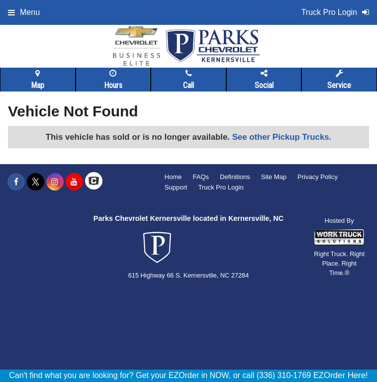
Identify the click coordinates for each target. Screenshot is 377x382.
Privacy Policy (317, 177)
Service (339, 79)
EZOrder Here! (340, 375)
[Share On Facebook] (16, 182)
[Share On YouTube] (74, 182)
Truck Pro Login (220, 187)
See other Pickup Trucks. (282, 137)
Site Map (273, 177)
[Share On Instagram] (55, 182)
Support (176, 187)
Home (173, 177)
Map (37, 79)
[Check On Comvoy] (93, 182)
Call (188, 79)
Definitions (235, 177)
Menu (24, 12)
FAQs (201, 177)
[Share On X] (35, 182)
